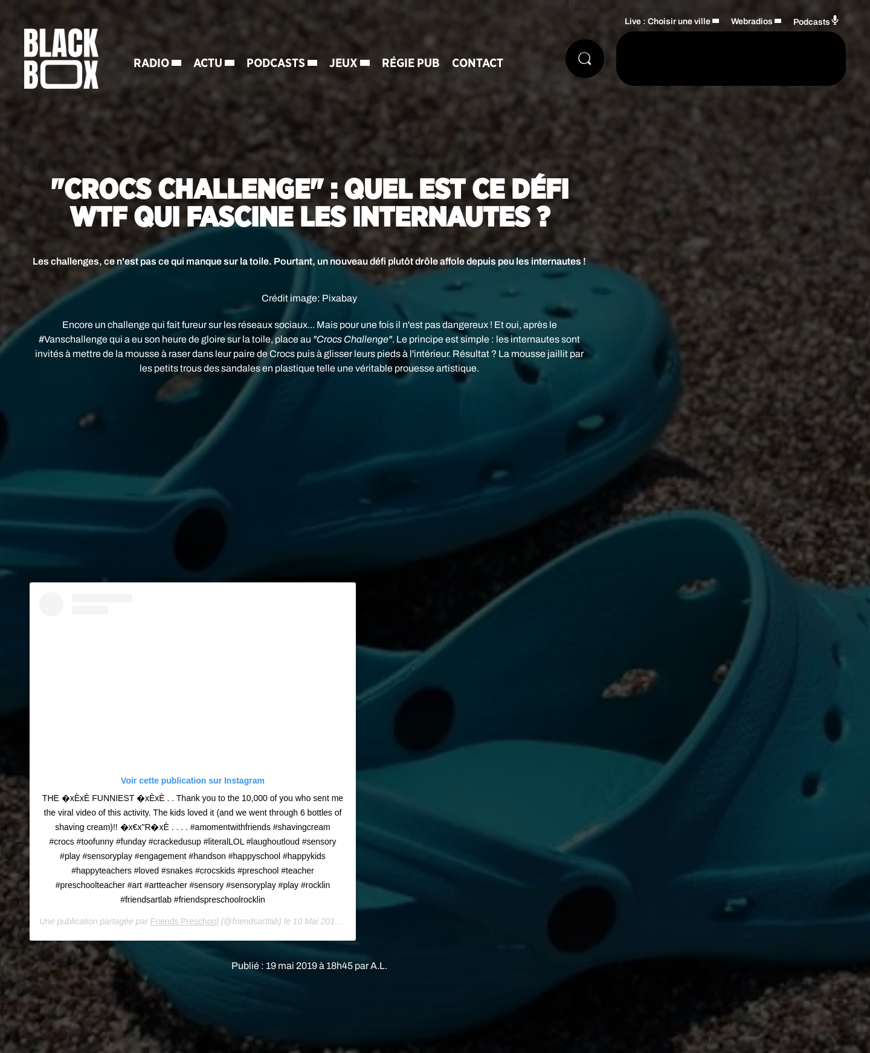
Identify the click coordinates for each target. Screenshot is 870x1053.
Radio (151, 63)
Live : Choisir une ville (667, 21)
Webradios (752, 21)
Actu (207, 63)
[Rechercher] (585, 58)
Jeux (343, 63)
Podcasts (275, 63)
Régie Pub (411, 63)
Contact (477, 63)
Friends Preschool (184, 921)
